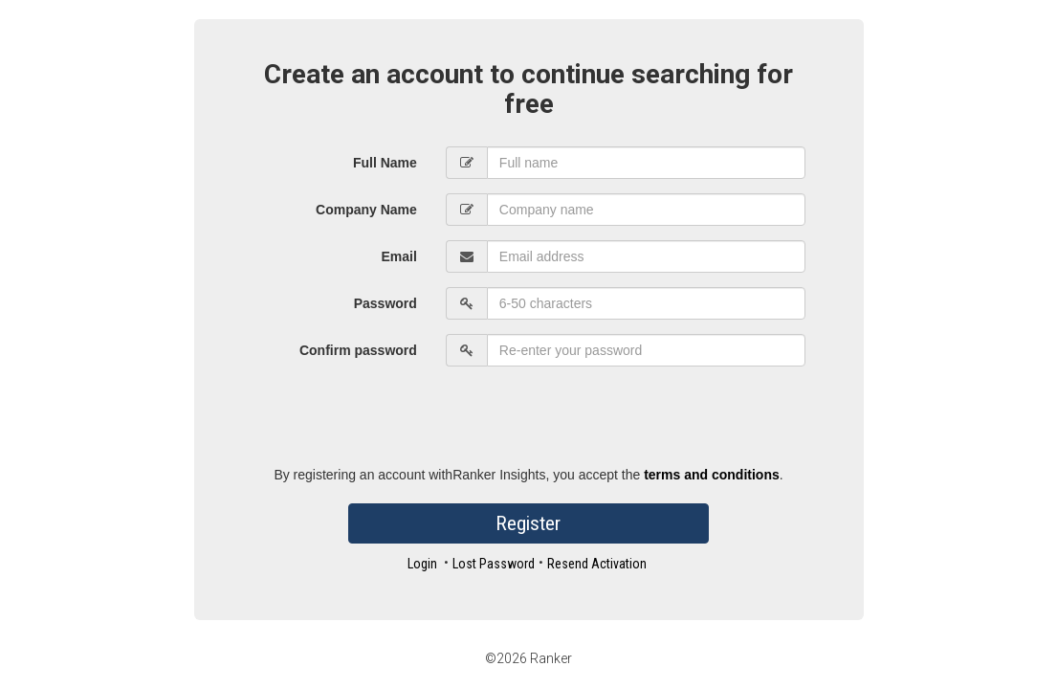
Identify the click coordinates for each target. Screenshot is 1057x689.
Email (398, 256)
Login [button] (422, 563)
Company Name (366, 209)
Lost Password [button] (493, 563)
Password (385, 303)
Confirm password (358, 350)
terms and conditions (712, 474)
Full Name (385, 162)
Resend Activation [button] (597, 563)
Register (528, 523)
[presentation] (591, 418)
